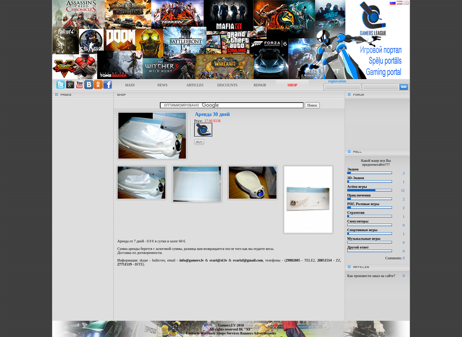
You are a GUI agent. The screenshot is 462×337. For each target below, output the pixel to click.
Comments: (395, 258)
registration (337, 81)
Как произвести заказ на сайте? (371, 276)
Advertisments (265, 333)
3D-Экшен (355, 178)
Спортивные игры (362, 230)
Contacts (193, 333)
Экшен (352, 169)
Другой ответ (358, 247)
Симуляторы (358, 221)
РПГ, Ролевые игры (363, 204)
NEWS (162, 85)
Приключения (359, 195)
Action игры (357, 187)
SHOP (292, 85)
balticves (158, 260)
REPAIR (260, 85)
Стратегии (356, 213)
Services (233, 333)
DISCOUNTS (227, 85)
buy (199, 141)
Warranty (208, 333)
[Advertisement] (229, 274)
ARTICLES (194, 85)
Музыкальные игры (363, 239)
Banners (247, 333)
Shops (222, 333)
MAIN (130, 85)
